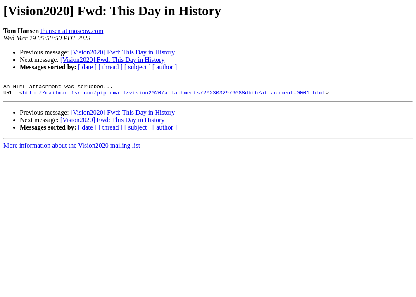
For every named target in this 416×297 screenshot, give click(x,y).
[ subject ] (137, 67)
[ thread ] (110, 67)
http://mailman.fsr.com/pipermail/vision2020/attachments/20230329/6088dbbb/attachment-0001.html (174, 95)
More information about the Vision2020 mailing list (71, 147)
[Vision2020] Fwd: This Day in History (123, 52)
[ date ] (87, 67)
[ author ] (164, 67)
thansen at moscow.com (71, 30)
